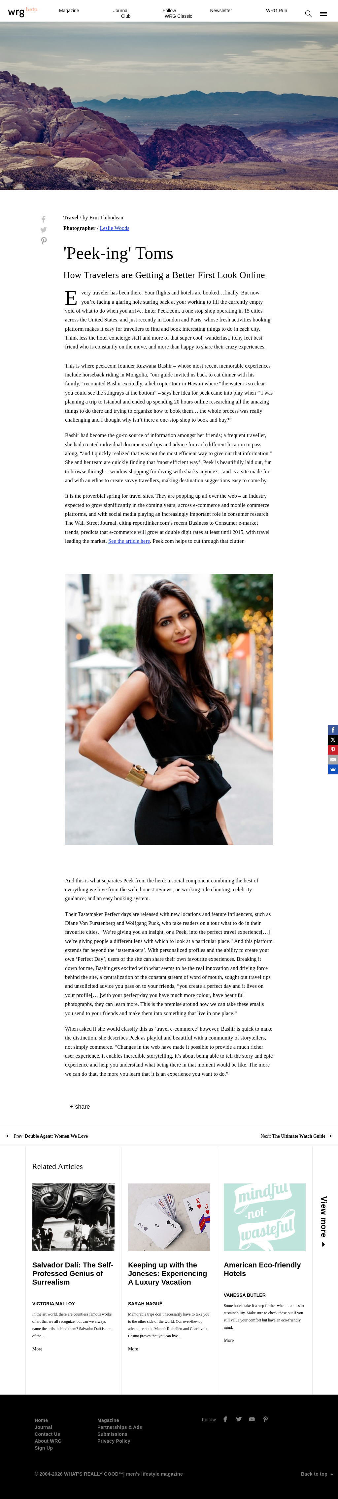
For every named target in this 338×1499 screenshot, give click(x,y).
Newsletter (221, 10)
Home (41, 1420)
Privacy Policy (113, 1441)
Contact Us (47, 1434)
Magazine (69, 10)
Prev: (47, 1136)
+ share (80, 1106)
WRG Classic (178, 16)
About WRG (48, 1441)
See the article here (129, 541)
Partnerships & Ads (119, 1427)
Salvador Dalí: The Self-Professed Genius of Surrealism (73, 1273)
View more (324, 1221)
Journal (120, 10)
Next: (296, 1136)
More (37, 1348)
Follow (169, 10)
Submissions (112, 1434)
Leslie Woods (114, 228)
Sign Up (44, 1448)
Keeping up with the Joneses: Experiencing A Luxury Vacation (167, 1273)
